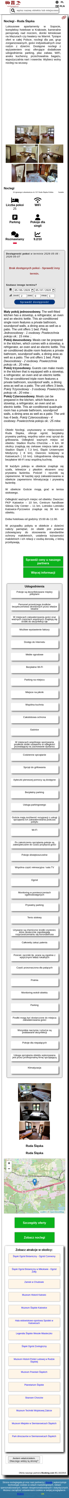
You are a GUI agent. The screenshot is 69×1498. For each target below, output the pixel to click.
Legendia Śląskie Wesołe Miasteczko (34, 1334)
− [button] (9, 1169)
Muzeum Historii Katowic (34, 1295)
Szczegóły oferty (34, 1223)
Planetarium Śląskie (34, 1385)
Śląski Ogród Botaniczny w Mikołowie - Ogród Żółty (34, 1270)
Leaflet (43, 1212)
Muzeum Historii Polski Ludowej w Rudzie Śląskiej (34, 1360)
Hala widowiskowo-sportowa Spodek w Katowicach (34, 1322)
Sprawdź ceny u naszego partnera (43, 562)
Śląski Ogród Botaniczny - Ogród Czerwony (34, 1256)
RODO (20, 1494)
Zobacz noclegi (34, 1238)
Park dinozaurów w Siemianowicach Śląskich (34, 1436)
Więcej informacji (43, 573)
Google (48, 1482)
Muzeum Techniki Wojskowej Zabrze (34, 1411)
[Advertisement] (34, 95)
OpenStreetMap (57, 1212)
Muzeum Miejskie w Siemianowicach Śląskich (34, 1424)
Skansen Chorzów (34, 1398)
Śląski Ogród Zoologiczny (34, 1346)
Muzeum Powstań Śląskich (34, 1372)
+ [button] (9, 1164)
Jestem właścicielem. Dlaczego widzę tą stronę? (24, 1460)
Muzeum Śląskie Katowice (34, 1308)
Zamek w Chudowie (34, 1282)
